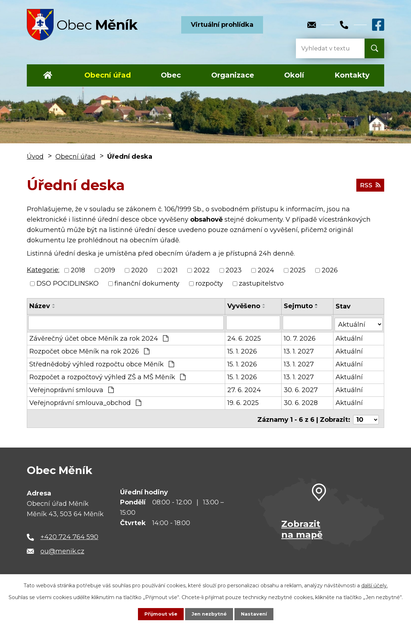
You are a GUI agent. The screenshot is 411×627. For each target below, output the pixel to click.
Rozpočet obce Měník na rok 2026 (89, 350)
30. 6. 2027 (301, 388)
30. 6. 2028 (301, 401)
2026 (330, 270)
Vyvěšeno (243, 306)
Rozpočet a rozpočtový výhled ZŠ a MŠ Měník (107, 375)
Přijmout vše (159, 614)
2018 (78, 270)
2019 (108, 270)
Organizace (232, 75)
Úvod (47, 75)
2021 (170, 270)
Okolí (294, 75)
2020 (139, 270)
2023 (234, 270)
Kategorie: (43, 270)
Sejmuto (298, 306)
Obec (171, 75)
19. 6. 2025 (243, 401)
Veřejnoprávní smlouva (71, 388)
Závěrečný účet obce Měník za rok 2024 (98, 337)
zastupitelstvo (261, 283)
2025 (298, 270)
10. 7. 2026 (300, 337)
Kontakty (352, 75)
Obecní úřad (107, 75)
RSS (369, 185)
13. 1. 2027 (299, 350)
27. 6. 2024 (244, 388)
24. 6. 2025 (244, 337)
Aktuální (349, 337)
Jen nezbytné (209, 614)
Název (39, 306)
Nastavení (255, 614)
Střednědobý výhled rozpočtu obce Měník (101, 362)
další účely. (374, 585)
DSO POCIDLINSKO (67, 283)
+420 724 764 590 (69, 533)
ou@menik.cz (62, 548)
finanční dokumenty (146, 283)
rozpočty (209, 283)
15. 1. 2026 (242, 350)
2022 (202, 270)
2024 (266, 270)
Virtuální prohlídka (222, 25)
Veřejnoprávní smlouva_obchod (85, 401)
